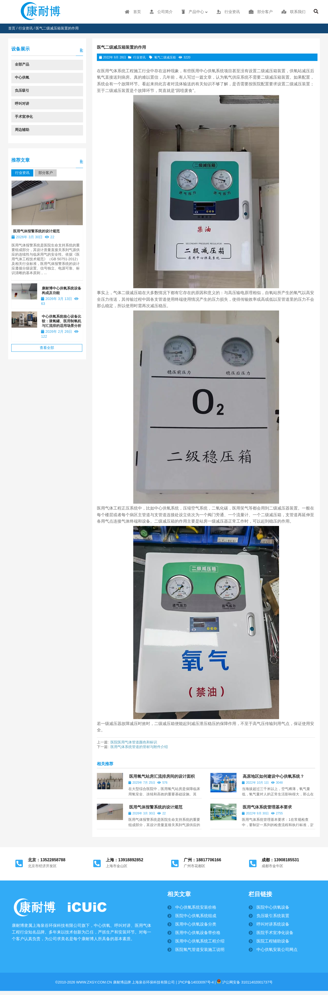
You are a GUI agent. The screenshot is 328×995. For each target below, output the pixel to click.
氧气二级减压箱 (165, 57)
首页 (11, 28)
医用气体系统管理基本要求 (267, 807)
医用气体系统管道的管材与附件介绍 (139, 747)
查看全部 (47, 348)
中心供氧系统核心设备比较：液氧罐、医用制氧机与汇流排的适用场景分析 (61, 321)
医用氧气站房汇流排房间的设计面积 (162, 776)
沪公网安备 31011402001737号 (245, 982)
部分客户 (45, 173)
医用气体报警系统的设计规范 (155, 807)
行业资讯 (25, 28)
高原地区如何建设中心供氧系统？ (273, 776)
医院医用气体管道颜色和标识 (133, 742)
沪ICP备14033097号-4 (195, 982)
